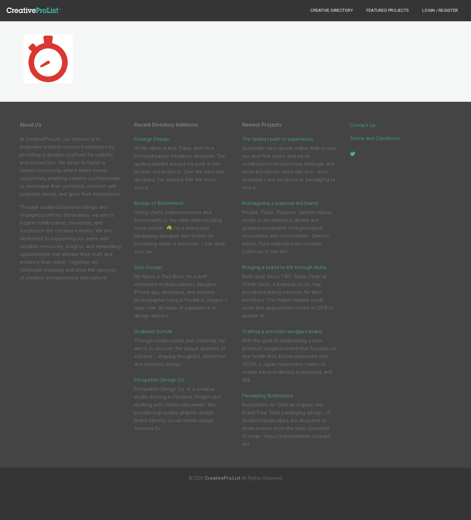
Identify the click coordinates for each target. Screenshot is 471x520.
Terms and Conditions (375, 138)
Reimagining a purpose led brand (280, 203)
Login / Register (440, 10)
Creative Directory (331, 10)
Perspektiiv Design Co (159, 380)
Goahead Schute (153, 331)
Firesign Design (151, 139)
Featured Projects (387, 10)
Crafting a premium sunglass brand (282, 331)
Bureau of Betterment (158, 203)
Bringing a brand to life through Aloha (284, 267)
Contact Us (363, 125)
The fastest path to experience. (278, 139)
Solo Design (148, 267)
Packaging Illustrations (267, 396)
